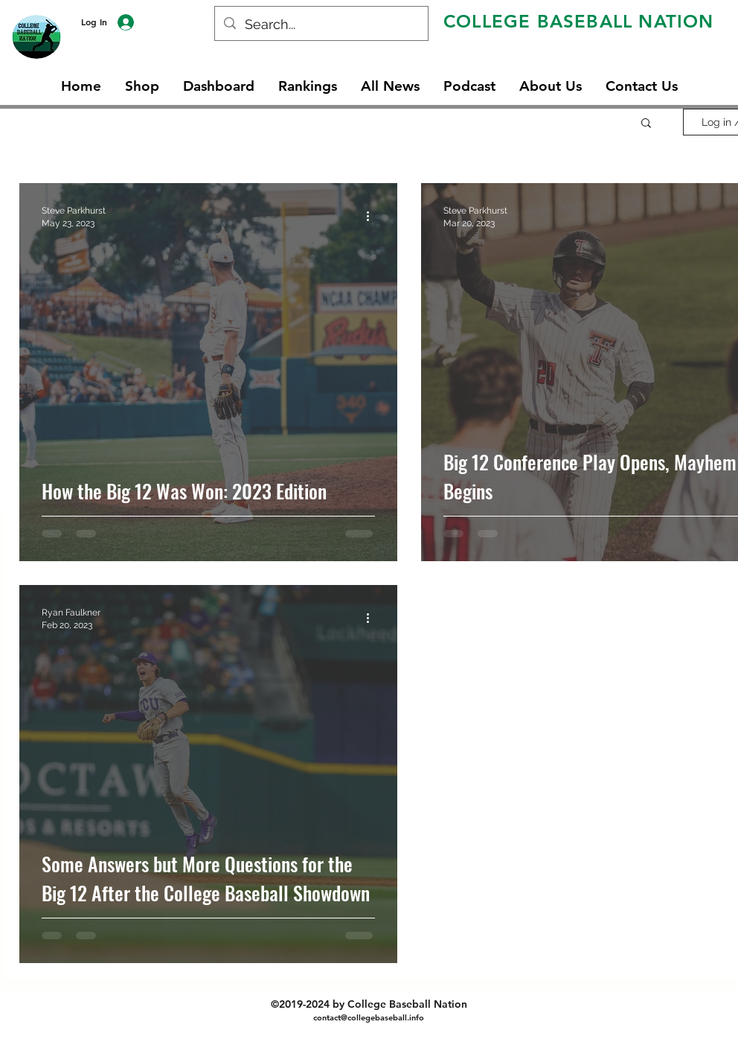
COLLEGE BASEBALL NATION (578, 21)
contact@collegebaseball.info (368, 1017)
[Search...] (321, 24)
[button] (646, 124)
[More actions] (373, 216)
